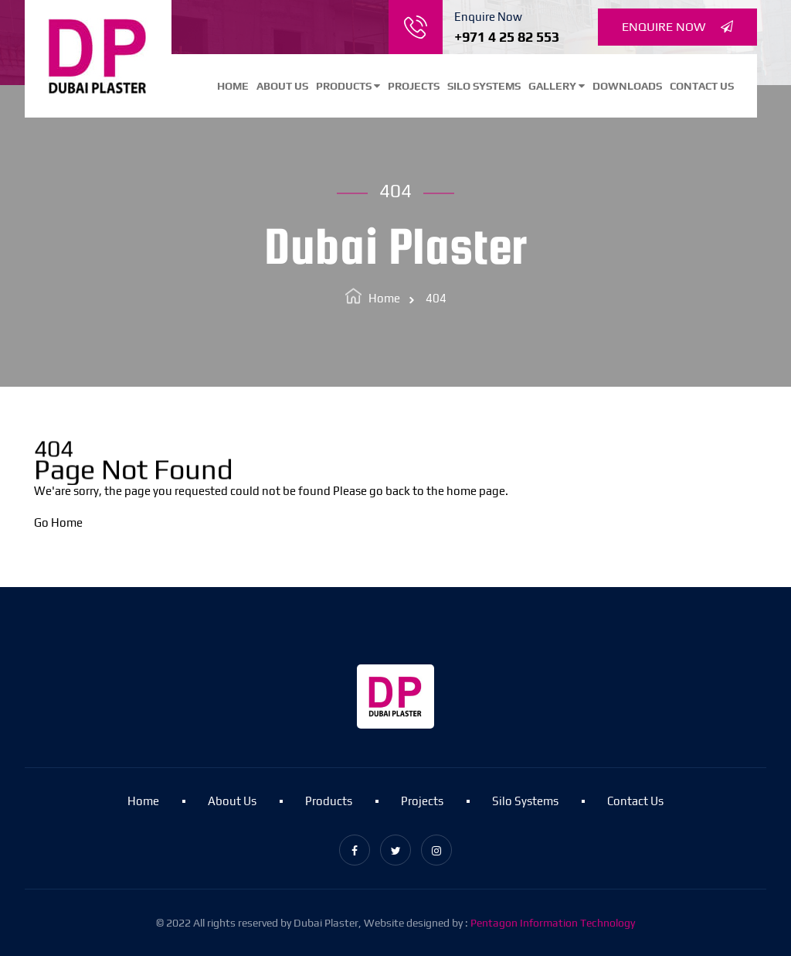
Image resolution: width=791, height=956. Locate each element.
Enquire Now (677, 27)
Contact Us (702, 86)
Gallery (556, 86)
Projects (414, 86)
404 (436, 298)
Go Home (58, 522)
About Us (282, 86)
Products (348, 86)
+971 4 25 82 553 (506, 37)
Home (233, 86)
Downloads (627, 86)
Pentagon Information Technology (552, 923)
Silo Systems (484, 86)
